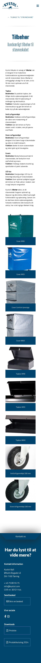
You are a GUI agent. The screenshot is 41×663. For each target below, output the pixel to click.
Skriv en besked (14, 601)
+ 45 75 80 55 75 (11, 583)
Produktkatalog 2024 (17, 642)
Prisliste (11, 630)
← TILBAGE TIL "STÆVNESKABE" (20, 17)
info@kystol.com (12, 586)
